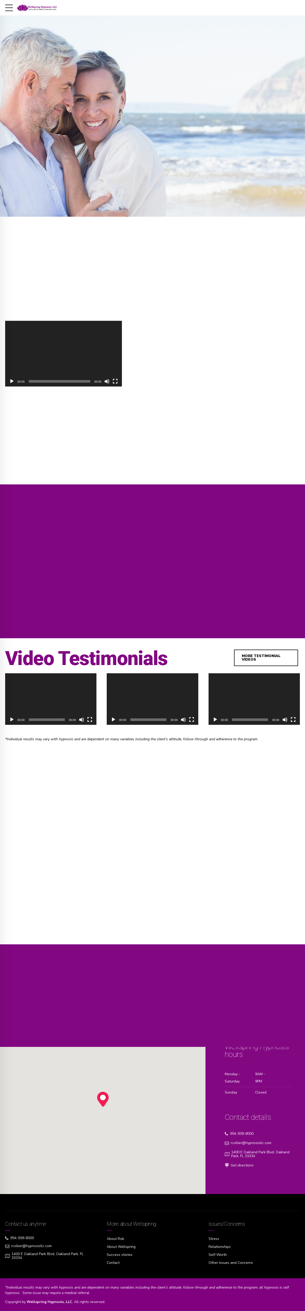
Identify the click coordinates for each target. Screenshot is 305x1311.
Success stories (119, 1254)
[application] (63, 353)
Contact (113, 1262)
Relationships (220, 1246)
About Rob (115, 1238)
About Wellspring (121, 1246)
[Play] (11, 381)
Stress (214, 1238)
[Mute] (107, 381)
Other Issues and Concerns (231, 1262)
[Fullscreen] (115, 381)
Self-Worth (218, 1254)
